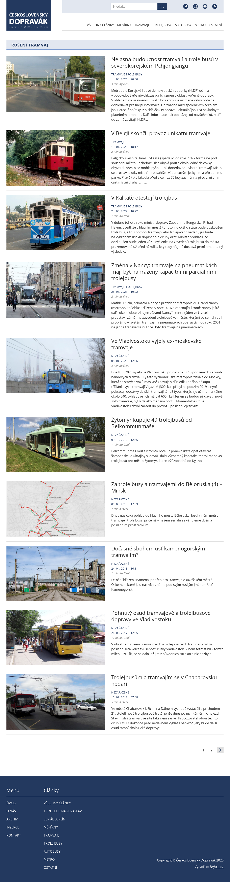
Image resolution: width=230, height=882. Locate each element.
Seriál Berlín (54, 819)
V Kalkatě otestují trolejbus (144, 197)
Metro (200, 25)
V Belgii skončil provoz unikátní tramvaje (160, 133)
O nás (11, 811)
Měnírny (124, 25)
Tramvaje (142, 25)
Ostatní (215, 25)
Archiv (12, 819)
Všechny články (100, 25)
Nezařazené (120, 356)
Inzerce (12, 827)
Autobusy (183, 25)
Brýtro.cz (217, 866)
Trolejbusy (162, 25)
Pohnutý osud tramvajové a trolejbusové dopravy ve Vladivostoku (161, 616)
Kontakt (13, 835)
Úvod (11, 803)
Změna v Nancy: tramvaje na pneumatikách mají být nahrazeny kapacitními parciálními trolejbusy (164, 272)
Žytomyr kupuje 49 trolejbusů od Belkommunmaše (151, 423)
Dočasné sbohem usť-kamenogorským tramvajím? (158, 551)
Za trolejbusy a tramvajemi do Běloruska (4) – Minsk (166, 487)
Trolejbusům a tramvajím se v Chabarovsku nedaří (164, 680)
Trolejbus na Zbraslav (63, 811)
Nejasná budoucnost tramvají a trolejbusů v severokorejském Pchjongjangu (164, 62)
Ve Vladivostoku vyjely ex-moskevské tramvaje (156, 344)
